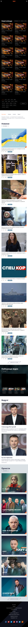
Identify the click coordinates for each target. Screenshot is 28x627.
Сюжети (14, 114)
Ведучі (19, 114)
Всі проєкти (5, 470)
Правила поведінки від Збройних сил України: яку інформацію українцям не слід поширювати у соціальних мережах (13, 201)
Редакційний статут (14, 617)
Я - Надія (6, 489)
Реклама (14, 611)
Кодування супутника (14, 616)
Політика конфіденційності (14, 612)
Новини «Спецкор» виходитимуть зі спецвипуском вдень (13, 278)
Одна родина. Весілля (12, 510)
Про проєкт (4, 114)
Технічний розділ (14, 609)
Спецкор (10, 151)
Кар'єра (14, 606)
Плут (4, 551)
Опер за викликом (10, 530)
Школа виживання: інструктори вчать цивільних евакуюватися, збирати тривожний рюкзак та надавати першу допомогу (13, 330)
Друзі (5, 572)
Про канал (14, 604)
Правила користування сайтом (14, 614)
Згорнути (23, 103)
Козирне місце (8, 593)
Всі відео (4, 371)
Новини (9, 114)
